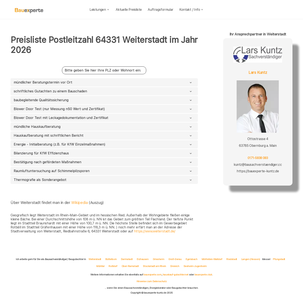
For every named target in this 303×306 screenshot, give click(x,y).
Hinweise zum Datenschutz (151, 281)
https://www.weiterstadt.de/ (154, 231)
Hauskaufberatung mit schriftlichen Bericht (103, 135)
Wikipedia (80, 202)
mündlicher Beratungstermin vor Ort (103, 82)
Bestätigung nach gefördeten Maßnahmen (103, 162)
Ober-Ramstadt (130, 266)
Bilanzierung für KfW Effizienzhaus (103, 153)
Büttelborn (111, 259)
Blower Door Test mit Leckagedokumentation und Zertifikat (103, 118)
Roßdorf (113, 266)
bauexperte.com (152, 274)
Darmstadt (127, 259)
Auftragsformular (160, 10)
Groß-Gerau (174, 259)
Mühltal (100, 266)
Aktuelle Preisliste (129, 10)
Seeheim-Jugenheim (195, 266)
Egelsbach (191, 259)
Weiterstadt (94, 259)
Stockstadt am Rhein (154, 266)
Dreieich (174, 266)
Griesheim (158, 259)
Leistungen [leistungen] (100, 10)
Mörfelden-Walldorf (212, 259)
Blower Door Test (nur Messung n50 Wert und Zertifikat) (103, 109)
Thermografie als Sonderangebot (103, 180)
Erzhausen (142, 259)
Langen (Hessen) (250, 259)
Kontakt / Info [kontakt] (191, 10)
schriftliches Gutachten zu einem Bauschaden (103, 91)
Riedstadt (231, 259)
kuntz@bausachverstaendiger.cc (258, 165)
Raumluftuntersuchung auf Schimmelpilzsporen (103, 171)
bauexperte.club (203, 274)
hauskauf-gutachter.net (175, 274)
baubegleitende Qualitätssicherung (103, 100)
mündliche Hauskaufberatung (103, 127)
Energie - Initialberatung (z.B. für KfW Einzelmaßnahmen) (103, 144)
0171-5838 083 (258, 158)
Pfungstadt (279, 259)
